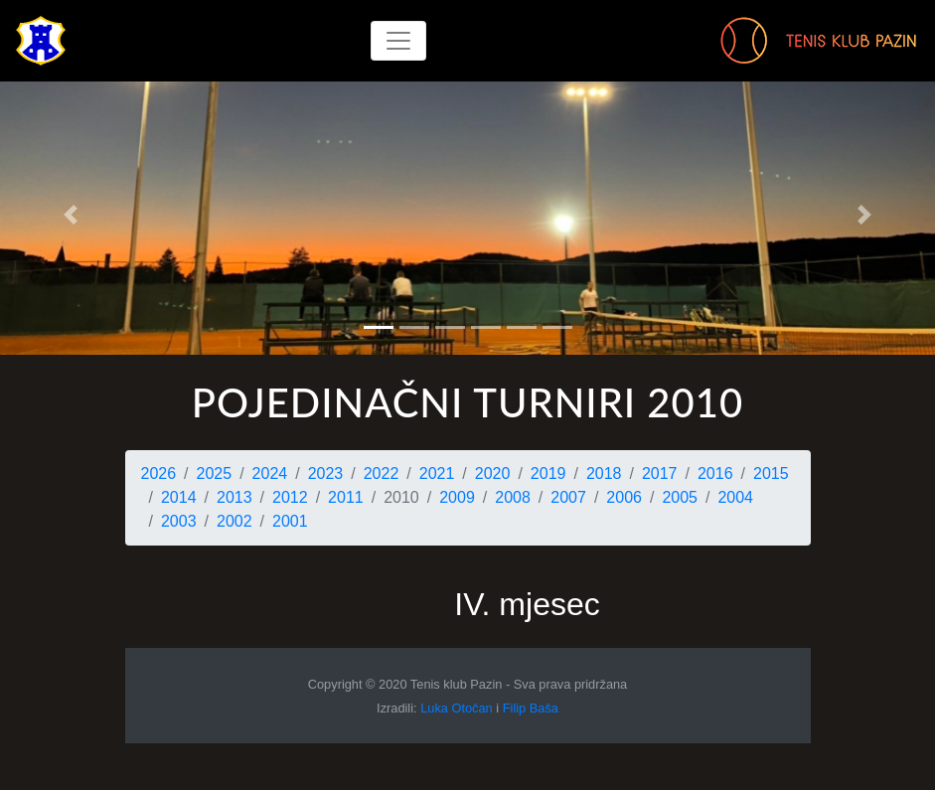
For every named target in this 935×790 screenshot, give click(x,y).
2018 (604, 473)
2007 (568, 497)
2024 (270, 473)
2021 (437, 473)
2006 (624, 497)
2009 (457, 497)
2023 (326, 473)
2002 (234, 521)
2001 (290, 521)
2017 (660, 473)
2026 (159, 473)
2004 (735, 497)
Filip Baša (530, 708)
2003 (179, 521)
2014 (179, 497)
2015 (771, 473)
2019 (548, 473)
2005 (680, 497)
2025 (215, 473)
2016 (715, 473)
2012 (290, 497)
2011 (346, 497)
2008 (513, 497)
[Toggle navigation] (398, 41)
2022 (381, 473)
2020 (493, 473)
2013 (234, 497)
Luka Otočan (456, 708)
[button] (70, 215)
